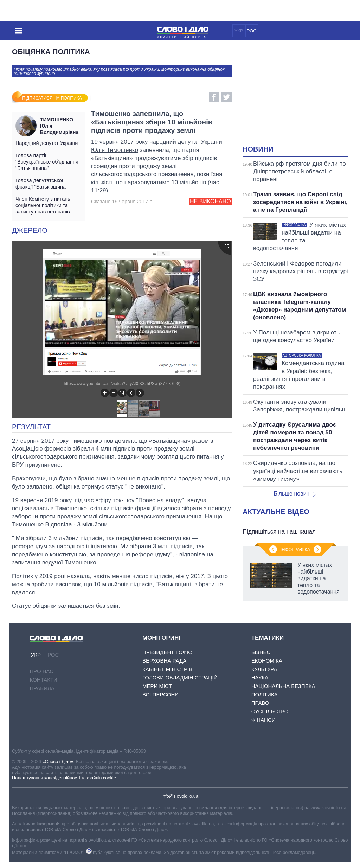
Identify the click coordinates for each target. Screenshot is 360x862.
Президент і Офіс (167, 652)
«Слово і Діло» (57, 761)
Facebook (214, 97)
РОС (252, 30)
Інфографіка (295, 549)
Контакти (43, 680)
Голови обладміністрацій (179, 678)
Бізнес (261, 652)
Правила (42, 688)
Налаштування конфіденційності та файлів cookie (64, 777)
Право (260, 703)
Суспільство (270, 711)
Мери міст (157, 686)
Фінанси (263, 720)
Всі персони (160, 694)
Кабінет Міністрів (167, 669)
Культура (264, 669)
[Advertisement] (301, 97)
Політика (264, 694)
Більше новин (295, 494)
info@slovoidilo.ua (180, 796)
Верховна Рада (164, 661)
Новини (258, 149)
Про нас (41, 671)
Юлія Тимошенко (114, 150)
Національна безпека (283, 686)
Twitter (226, 97)
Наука (259, 678)
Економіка (266, 661)
